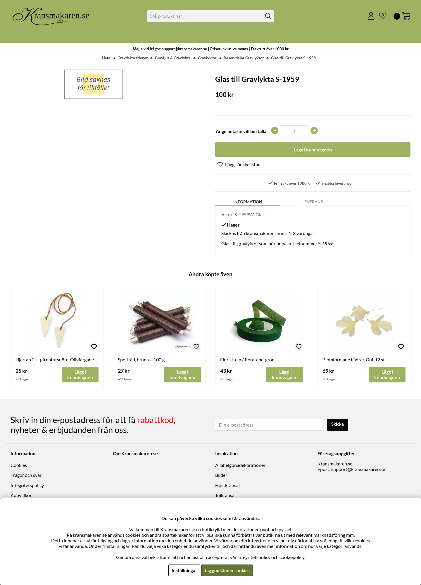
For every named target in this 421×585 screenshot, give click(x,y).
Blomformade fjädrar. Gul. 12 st (353, 360)
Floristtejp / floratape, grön (247, 360)
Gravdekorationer (133, 58)
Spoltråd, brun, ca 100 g (141, 360)
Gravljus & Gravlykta (173, 58)
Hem (106, 58)
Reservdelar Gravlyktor (244, 58)
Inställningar (183, 570)
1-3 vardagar (301, 234)
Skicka (338, 424)
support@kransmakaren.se (358, 469)
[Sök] (210, 16)
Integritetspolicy (27, 485)
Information (247, 202)
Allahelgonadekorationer (240, 465)
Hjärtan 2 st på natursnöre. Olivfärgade (54, 360)
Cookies (19, 465)
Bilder (221, 475)
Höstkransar (227, 485)
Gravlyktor (207, 58)
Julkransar (225, 495)
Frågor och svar (26, 475)
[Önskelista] (380, 16)
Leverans (312, 202)
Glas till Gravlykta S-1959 (293, 58)
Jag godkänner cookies (227, 570)
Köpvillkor (21, 495)
